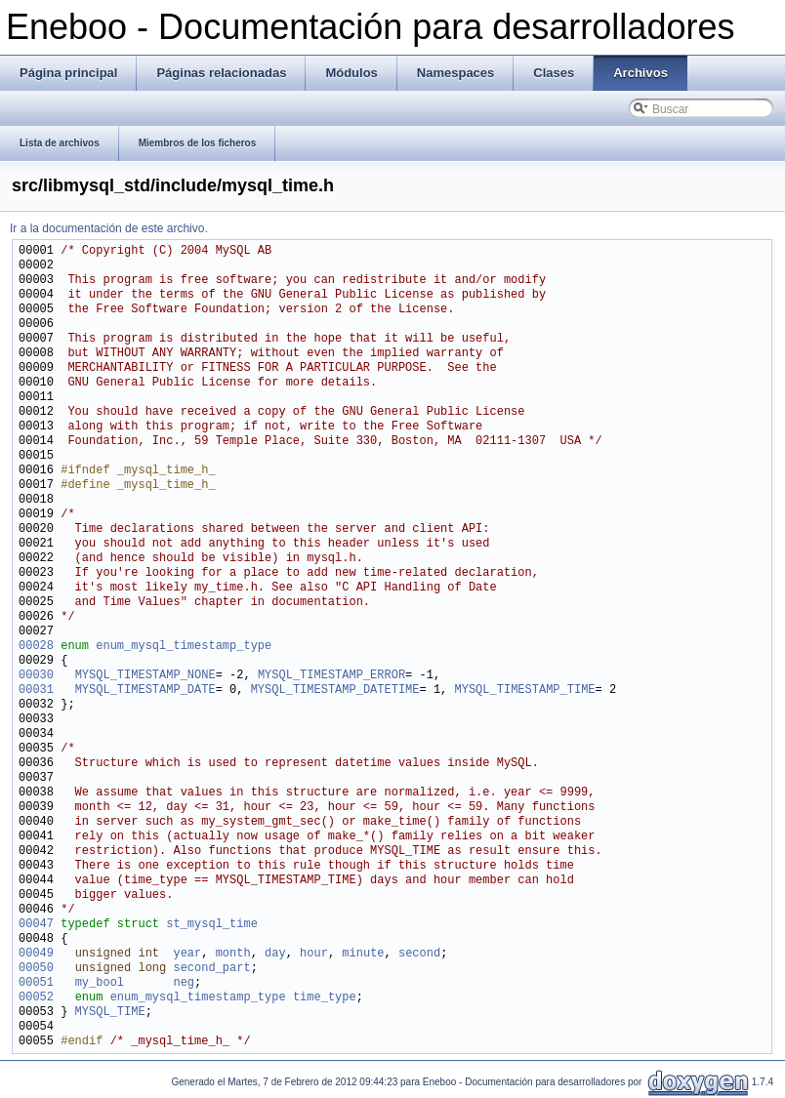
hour (314, 954)
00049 (36, 954)
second (419, 954)
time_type (324, 998)
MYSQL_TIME (110, 1012)
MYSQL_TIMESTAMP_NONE (145, 676)
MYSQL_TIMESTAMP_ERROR (331, 676)
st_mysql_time (212, 924)
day (275, 954)
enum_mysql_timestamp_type (183, 646)
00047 (36, 924)
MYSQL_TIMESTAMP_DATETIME (335, 690)
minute (363, 954)
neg (183, 983)
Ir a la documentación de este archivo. (109, 228)
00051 (36, 983)
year (187, 954)
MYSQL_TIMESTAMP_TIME (524, 690)
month (233, 954)
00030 (36, 676)
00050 (36, 968)
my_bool (99, 983)
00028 (36, 646)
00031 (36, 690)
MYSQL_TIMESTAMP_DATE (145, 690)
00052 (36, 998)
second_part (211, 968)
